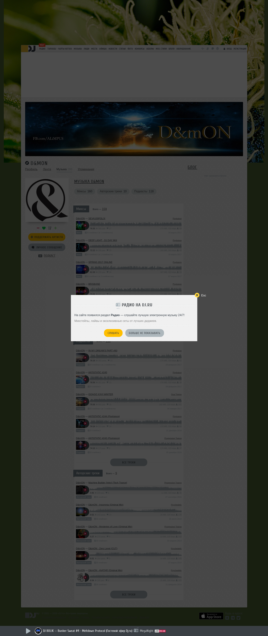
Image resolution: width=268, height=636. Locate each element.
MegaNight (146, 631)
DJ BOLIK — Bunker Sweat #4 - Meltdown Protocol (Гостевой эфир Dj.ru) (87, 631)
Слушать (113, 333)
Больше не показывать (144, 333)
